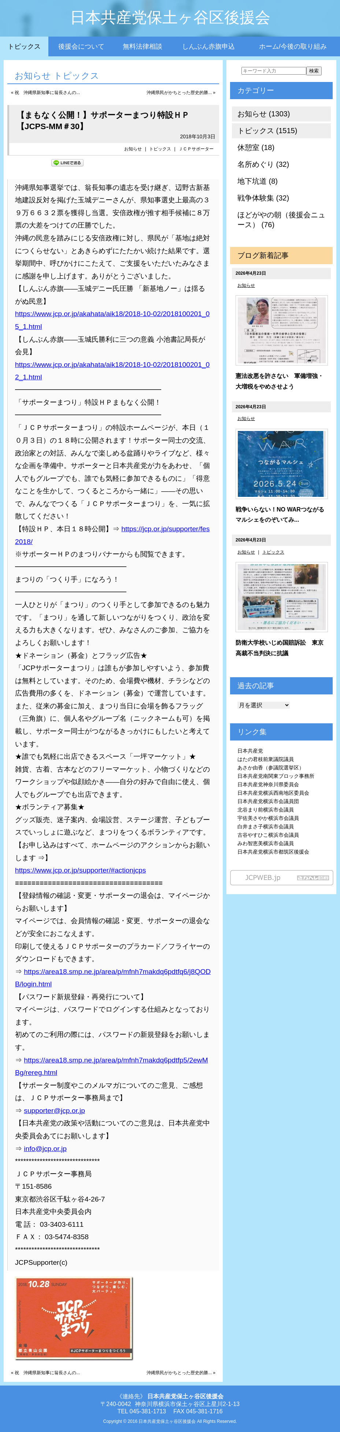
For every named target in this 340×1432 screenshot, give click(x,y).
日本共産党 (250, 751)
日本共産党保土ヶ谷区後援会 (170, 17)
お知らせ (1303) (263, 114)
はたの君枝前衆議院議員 (265, 759)
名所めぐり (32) (263, 164)
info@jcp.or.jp (45, 1148)
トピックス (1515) (267, 131)
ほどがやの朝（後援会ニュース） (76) (281, 220)
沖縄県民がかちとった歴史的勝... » (181, 92)
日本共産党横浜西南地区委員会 (273, 793)
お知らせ (133, 148)
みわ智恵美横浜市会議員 (265, 843)
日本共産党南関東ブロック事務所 (275, 776)
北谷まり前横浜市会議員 (265, 810)
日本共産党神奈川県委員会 (268, 784)
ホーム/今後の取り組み (293, 46)
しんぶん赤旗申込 (208, 46)
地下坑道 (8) (257, 181)
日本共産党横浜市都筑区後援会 (273, 852)
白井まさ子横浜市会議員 (265, 826)
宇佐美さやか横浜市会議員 (268, 818)
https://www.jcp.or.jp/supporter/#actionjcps (80, 870)
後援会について (81, 46)
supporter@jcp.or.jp (54, 1110)
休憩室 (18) (255, 147)
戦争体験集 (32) (263, 198)
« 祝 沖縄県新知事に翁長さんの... (45, 92)
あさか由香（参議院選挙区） (270, 768)
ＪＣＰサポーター (198, 148)
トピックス (24, 46)
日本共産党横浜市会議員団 (268, 801)
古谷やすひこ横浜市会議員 (268, 835)
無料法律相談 (142, 46)
